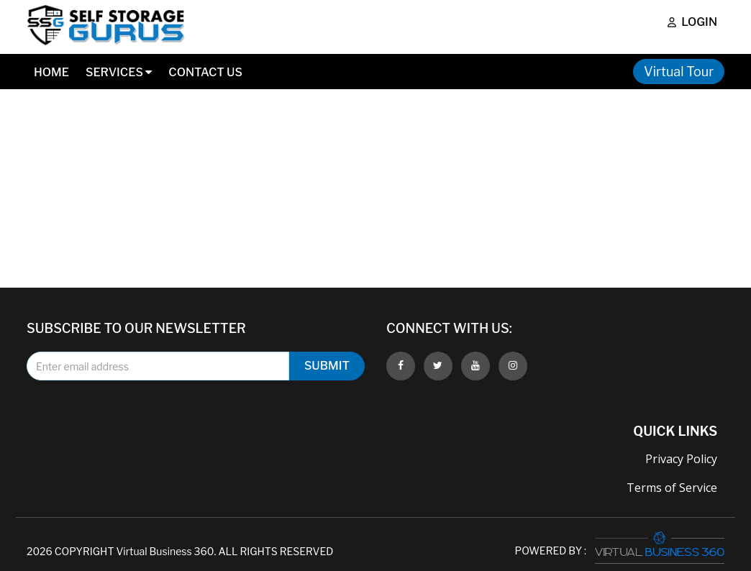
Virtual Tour (678, 71)
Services (119, 72)
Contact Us (205, 72)
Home (51, 72)
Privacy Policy (681, 459)
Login (692, 22)
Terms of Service (672, 487)
